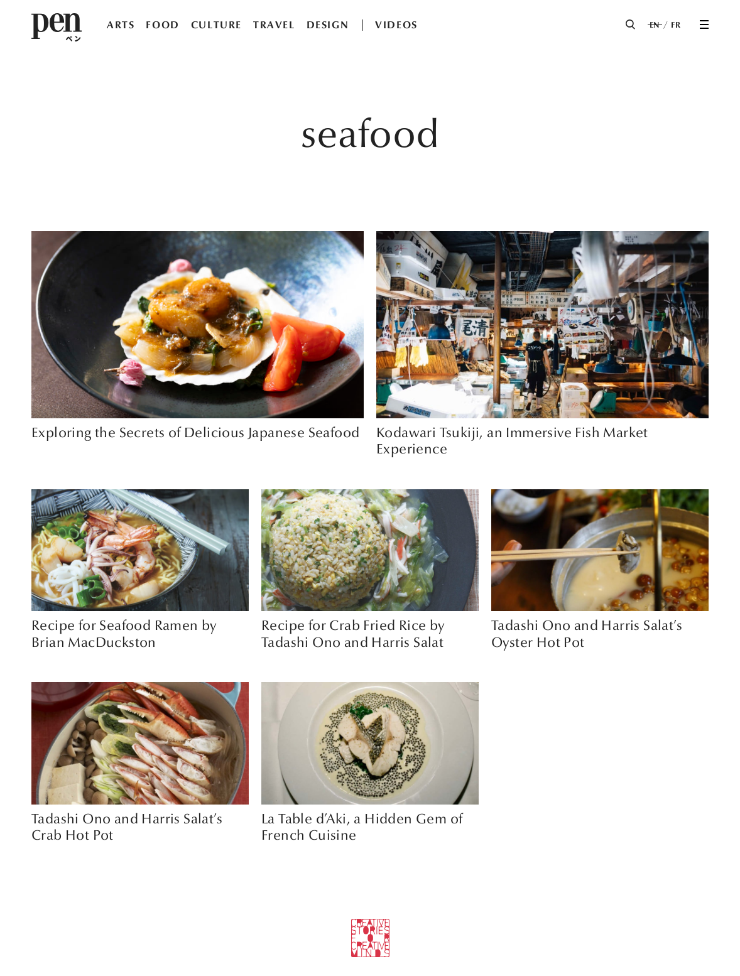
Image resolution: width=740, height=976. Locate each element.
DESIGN (328, 25)
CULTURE (216, 25)
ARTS (120, 25)
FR (675, 25)
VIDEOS (396, 25)
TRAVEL (274, 25)
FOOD (162, 25)
